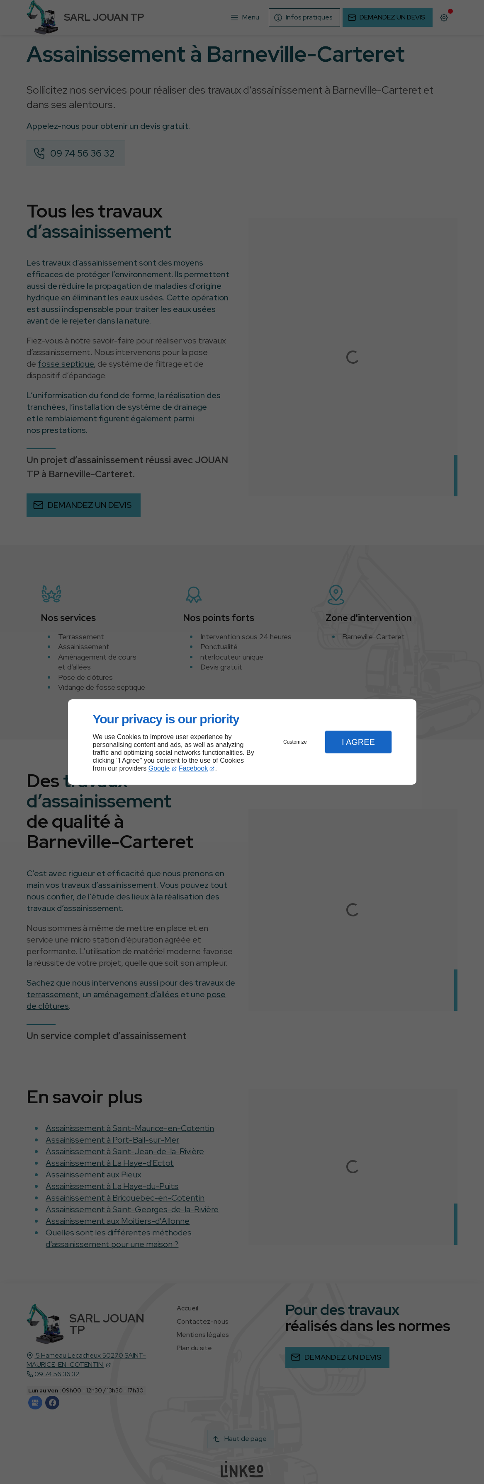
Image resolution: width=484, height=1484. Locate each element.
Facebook (193, 768)
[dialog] (242, 742)
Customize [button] (295, 742)
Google (159, 768)
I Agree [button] (358, 742)
